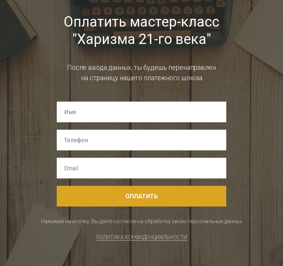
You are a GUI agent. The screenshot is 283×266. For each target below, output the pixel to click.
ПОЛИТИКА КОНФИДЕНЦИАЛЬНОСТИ (141, 237)
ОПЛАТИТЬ (141, 196)
